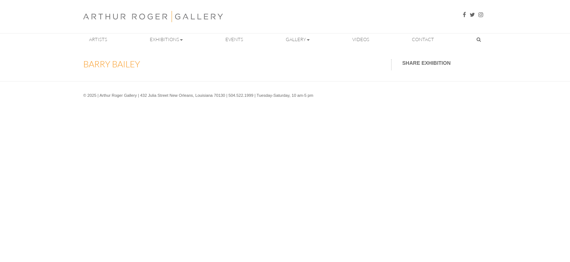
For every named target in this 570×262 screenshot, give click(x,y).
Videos (360, 39)
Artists (98, 39)
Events (234, 39)
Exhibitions (166, 39)
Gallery (298, 39)
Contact (423, 39)
